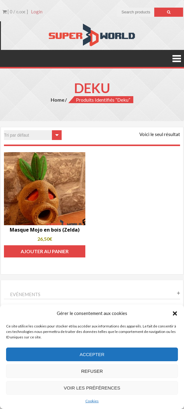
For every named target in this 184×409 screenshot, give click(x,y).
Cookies (92, 401)
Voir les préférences (92, 387)
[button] (175, 313)
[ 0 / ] (15, 11)
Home (57, 100)
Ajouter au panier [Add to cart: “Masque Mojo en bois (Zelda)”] (45, 251)
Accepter (92, 354)
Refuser (92, 371)
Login (37, 11)
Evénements (25, 294)
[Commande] (33, 135)
